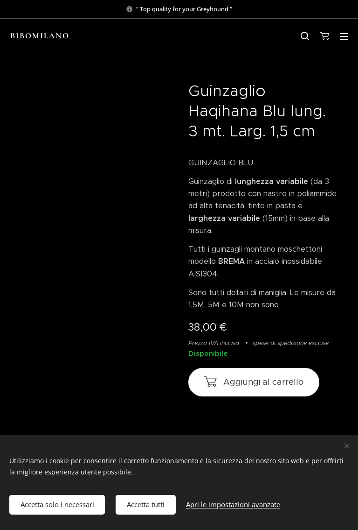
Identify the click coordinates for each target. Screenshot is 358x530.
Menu (344, 36)
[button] (305, 36)
